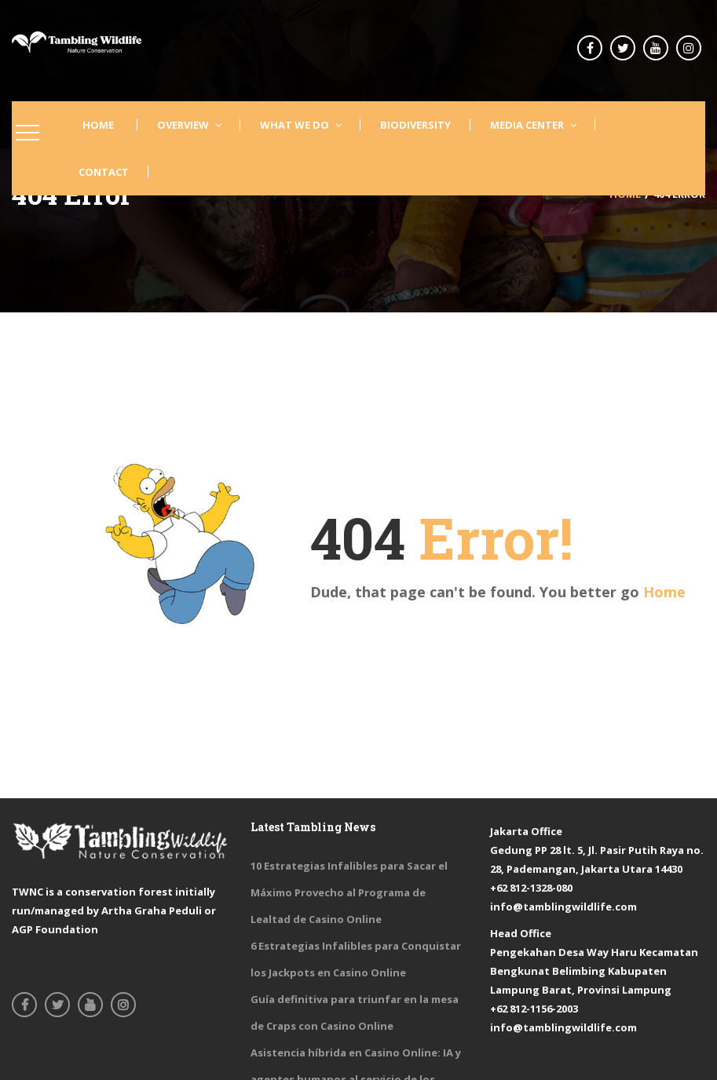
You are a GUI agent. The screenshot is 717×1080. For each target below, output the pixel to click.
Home (664, 591)
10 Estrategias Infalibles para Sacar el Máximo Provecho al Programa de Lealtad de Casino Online (349, 892)
